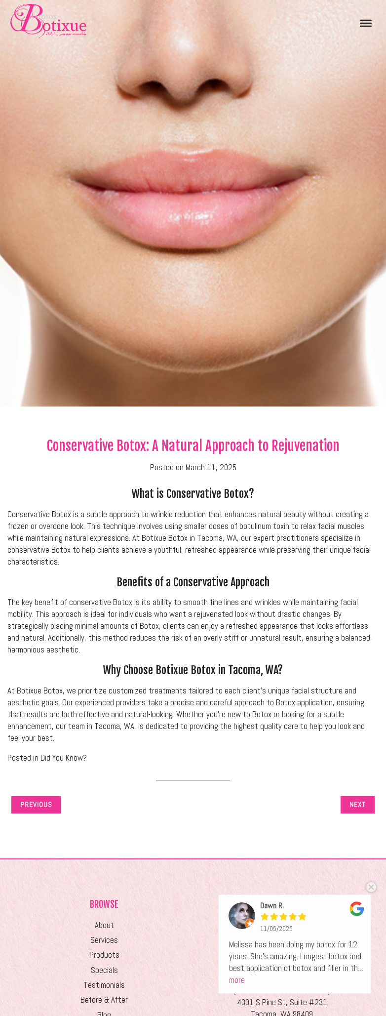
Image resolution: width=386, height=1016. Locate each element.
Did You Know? (63, 758)
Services (104, 940)
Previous (36, 804)
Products (104, 955)
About (104, 925)
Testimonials (104, 985)
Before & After (104, 1000)
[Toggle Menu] (366, 22)
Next (357, 804)
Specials (104, 970)
